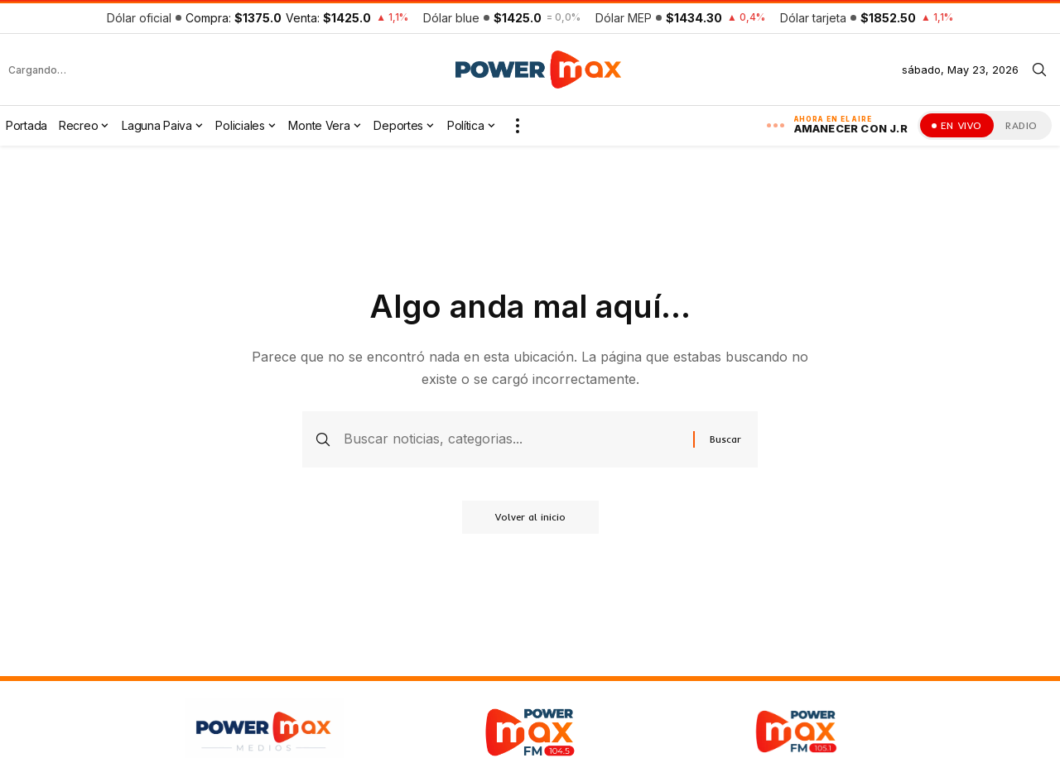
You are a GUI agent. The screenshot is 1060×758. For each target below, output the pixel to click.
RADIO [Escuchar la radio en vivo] (1021, 125)
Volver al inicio (530, 517)
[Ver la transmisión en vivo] (957, 125)
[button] (1039, 69)
